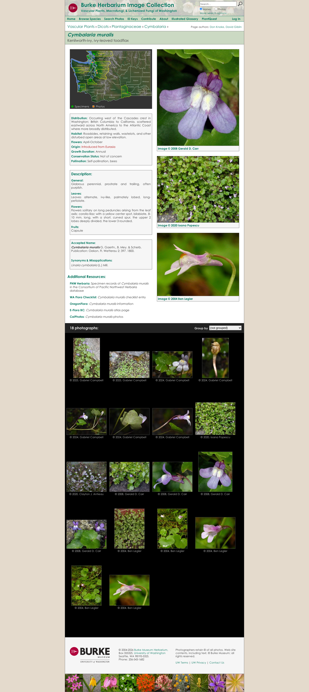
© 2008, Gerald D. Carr (129, 494)
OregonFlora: (79, 303)
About (163, 18)
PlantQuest (209, 18)
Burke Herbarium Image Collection (127, 4)
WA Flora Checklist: (83, 297)
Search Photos (114, 18)
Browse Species (90, 18)
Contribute (148, 18)
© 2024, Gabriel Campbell (172, 380)
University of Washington (149, 653)
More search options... (214, 13)
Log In (236, 18)
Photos (222, 9)
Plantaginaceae (126, 26)
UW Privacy (198, 662)
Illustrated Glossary (185, 18)
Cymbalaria (155, 26)
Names (207, 9)
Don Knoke (217, 26)
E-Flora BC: (77, 310)
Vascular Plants (80, 26)
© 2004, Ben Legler (129, 551)
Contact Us (216, 662)
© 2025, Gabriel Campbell (86, 380)
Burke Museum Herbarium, (151, 649)
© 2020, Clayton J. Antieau (86, 494)
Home (71, 18)
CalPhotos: (77, 316)
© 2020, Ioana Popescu (215, 437)
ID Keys (132, 18)
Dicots (103, 26)
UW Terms (182, 662)
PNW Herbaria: (80, 283)
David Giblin (234, 26)
